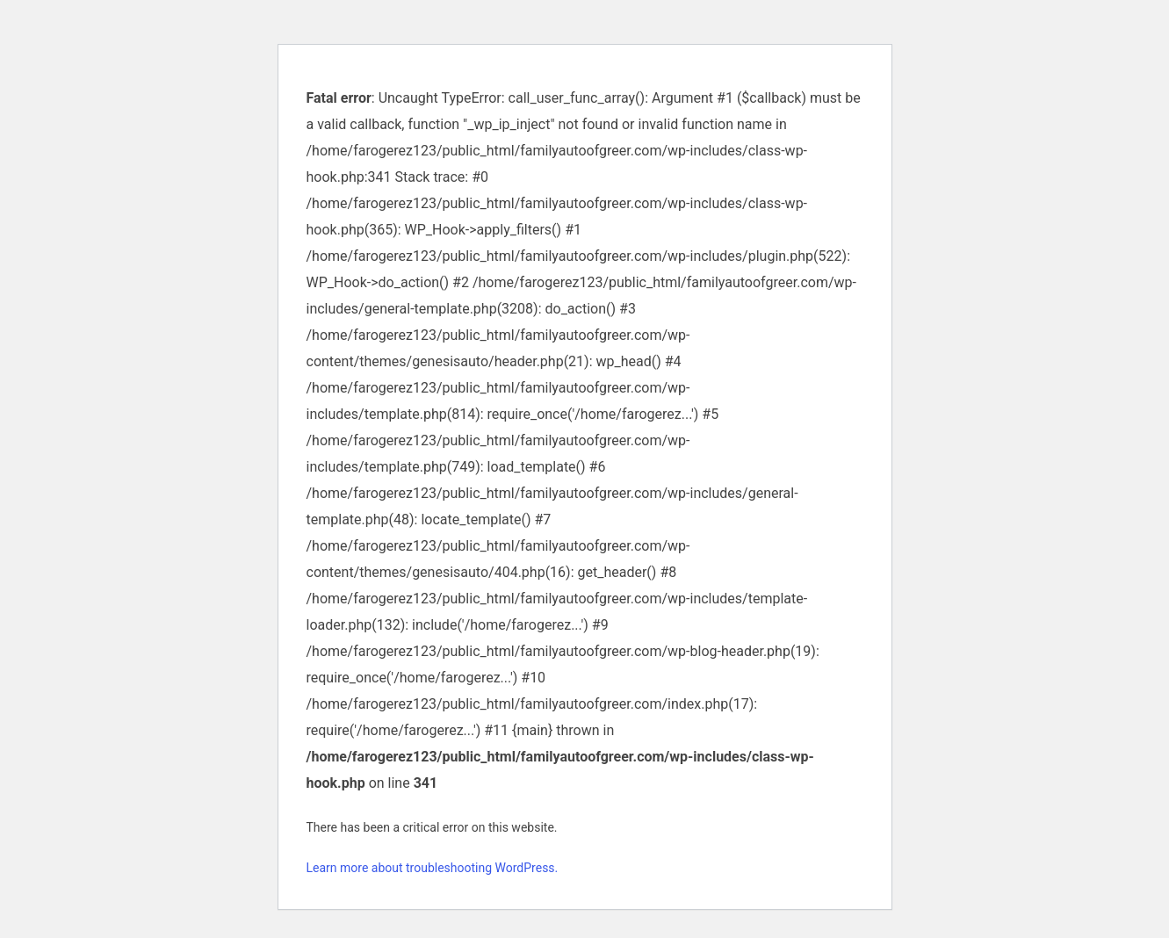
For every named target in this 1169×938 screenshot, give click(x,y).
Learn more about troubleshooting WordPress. (433, 868)
